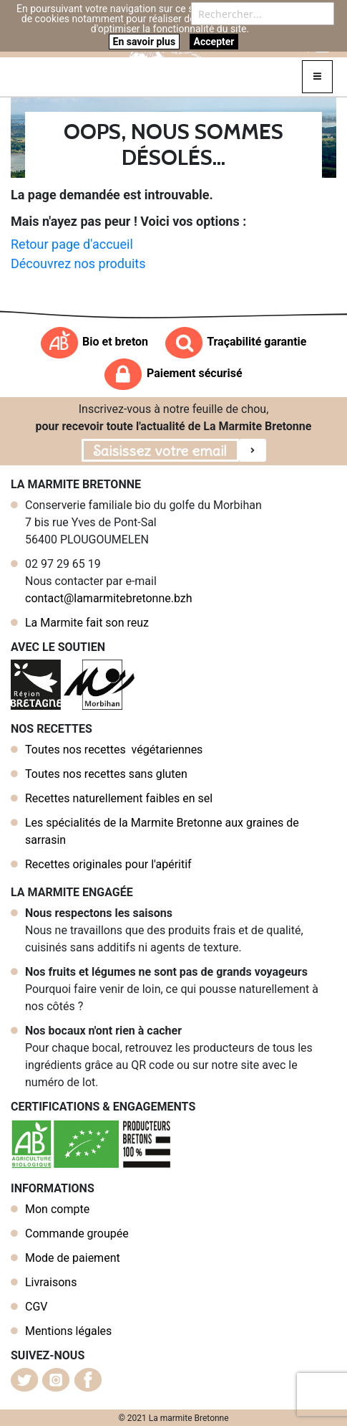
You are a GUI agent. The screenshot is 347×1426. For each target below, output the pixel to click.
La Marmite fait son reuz (87, 622)
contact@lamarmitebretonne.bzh (108, 598)
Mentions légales (68, 1331)
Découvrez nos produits (78, 263)
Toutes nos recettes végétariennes (113, 749)
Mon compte (57, 1209)
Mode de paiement (72, 1258)
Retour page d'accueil (72, 244)
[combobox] (262, 13)
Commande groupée (77, 1233)
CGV (36, 1306)
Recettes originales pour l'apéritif (108, 864)
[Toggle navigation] (317, 76)
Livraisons (51, 1282)
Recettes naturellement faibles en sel (118, 798)
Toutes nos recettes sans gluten (106, 774)
